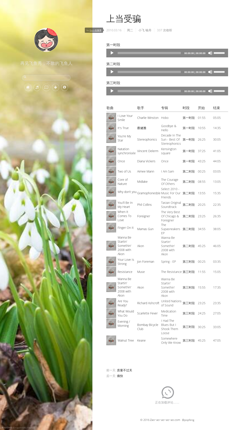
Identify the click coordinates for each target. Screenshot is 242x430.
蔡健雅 (141, 128)
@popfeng (188, 420)
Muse (141, 272)
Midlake (142, 181)
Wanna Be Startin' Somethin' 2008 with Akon (124, 245)
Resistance (125, 272)
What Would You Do (126, 313)
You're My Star (124, 138)
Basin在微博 (95, 30)
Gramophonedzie (148, 193)
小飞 (142, 30)
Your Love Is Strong (126, 261)
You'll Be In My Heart (125, 205)
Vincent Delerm (147, 151)
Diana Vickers (146, 161)
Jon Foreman (145, 261)
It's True (123, 128)
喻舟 (148, 30)
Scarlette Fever (147, 313)
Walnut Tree (126, 340)
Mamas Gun (145, 229)
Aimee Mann (145, 171)
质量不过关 (124, 370)
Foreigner (143, 216)
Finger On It (126, 228)
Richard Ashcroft (148, 303)
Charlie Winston (148, 118)
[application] (167, 53)
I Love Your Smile (125, 118)
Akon (140, 246)
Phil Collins (144, 205)
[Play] (112, 53)
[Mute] (210, 53)
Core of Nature (123, 182)
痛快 (120, 376)
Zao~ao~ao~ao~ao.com (165, 420)
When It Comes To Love (124, 216)
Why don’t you (127, 192)
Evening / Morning (124, 323)
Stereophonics (147, 139)
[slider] (149, 53)
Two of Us (124, 171)
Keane (141, 340)
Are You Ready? (123, 303)
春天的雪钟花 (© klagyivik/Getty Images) (17, 427)
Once (121, 161)
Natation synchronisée (127, 151)
